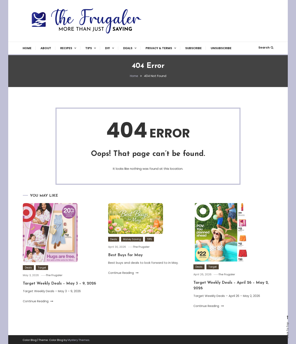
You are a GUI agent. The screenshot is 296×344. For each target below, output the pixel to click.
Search (265, 47)
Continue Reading (38, 309)
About (45, 48)
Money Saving (132, 247)
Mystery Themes (78, 339)
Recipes (66, 48)
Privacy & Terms (159, 48)
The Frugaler (56, 283)
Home (27, 48)
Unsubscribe (221, 48)
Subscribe (193, 48)
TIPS (88, 48)
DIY (107, 48)
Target (42, 275)
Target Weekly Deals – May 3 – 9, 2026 (61, 291)
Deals (127, 48)
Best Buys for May (126, 263)
